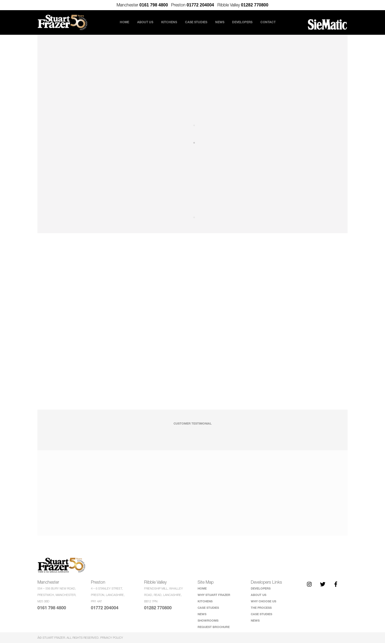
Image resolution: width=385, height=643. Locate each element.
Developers (247, 22)
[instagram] (309, 583)
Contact (275, 22)
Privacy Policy (111, 637)
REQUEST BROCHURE (214, 627)
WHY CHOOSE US (263, 601)
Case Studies (196, 22)
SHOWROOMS (208, 620)
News (219, 22)
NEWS (202, 614)
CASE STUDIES (208, 607)
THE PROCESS (261, 607)
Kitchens (169, 22)
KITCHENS (205, 601)
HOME (202, 588)
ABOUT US (258, 594)
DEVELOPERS (261, 588)
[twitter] (322, 583)
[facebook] (335, 583)
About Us (143, 22)
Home (117, 22)
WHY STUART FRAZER (214, 594)
